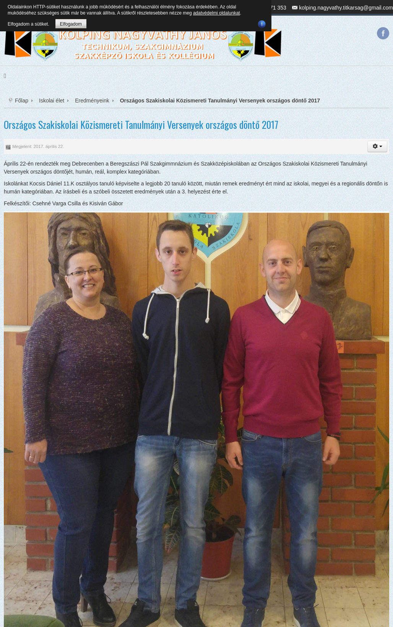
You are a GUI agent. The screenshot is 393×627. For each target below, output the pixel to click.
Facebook (383, 33)
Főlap (21, 100)
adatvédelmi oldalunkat (216, 13)
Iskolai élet (51, 100)
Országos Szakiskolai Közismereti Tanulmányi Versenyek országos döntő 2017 (141, 124)
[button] (377, 146)
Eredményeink (92, 100)
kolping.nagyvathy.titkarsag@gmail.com (346, 8)
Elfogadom (71, 24)
